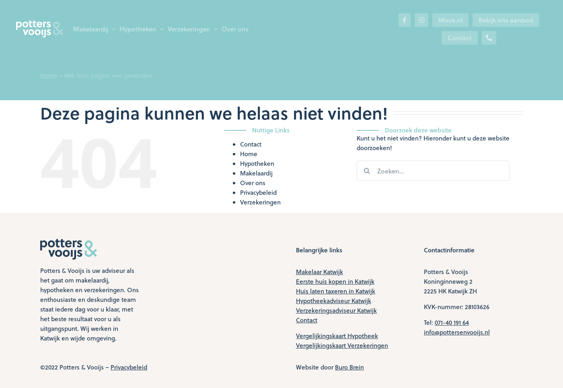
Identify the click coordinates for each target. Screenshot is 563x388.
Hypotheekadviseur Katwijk (333, 300)
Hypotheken (257, 163)
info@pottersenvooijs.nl (457, 332)
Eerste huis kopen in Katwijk (335, 281)
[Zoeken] (367, 171)
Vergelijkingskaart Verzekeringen (342, 345)
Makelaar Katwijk (319, 271)
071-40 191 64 (452, 322)
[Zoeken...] (433, 171)
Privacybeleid (258, 192)
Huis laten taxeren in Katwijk (335, 291)
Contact (250, 144)
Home (49, 75)
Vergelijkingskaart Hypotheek (337, 335)
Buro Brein (349, 367)
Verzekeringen (260, 202)
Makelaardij (256, 173)
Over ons (252, 182)
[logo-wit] (39, 23)
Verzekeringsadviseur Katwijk (336, 310)
